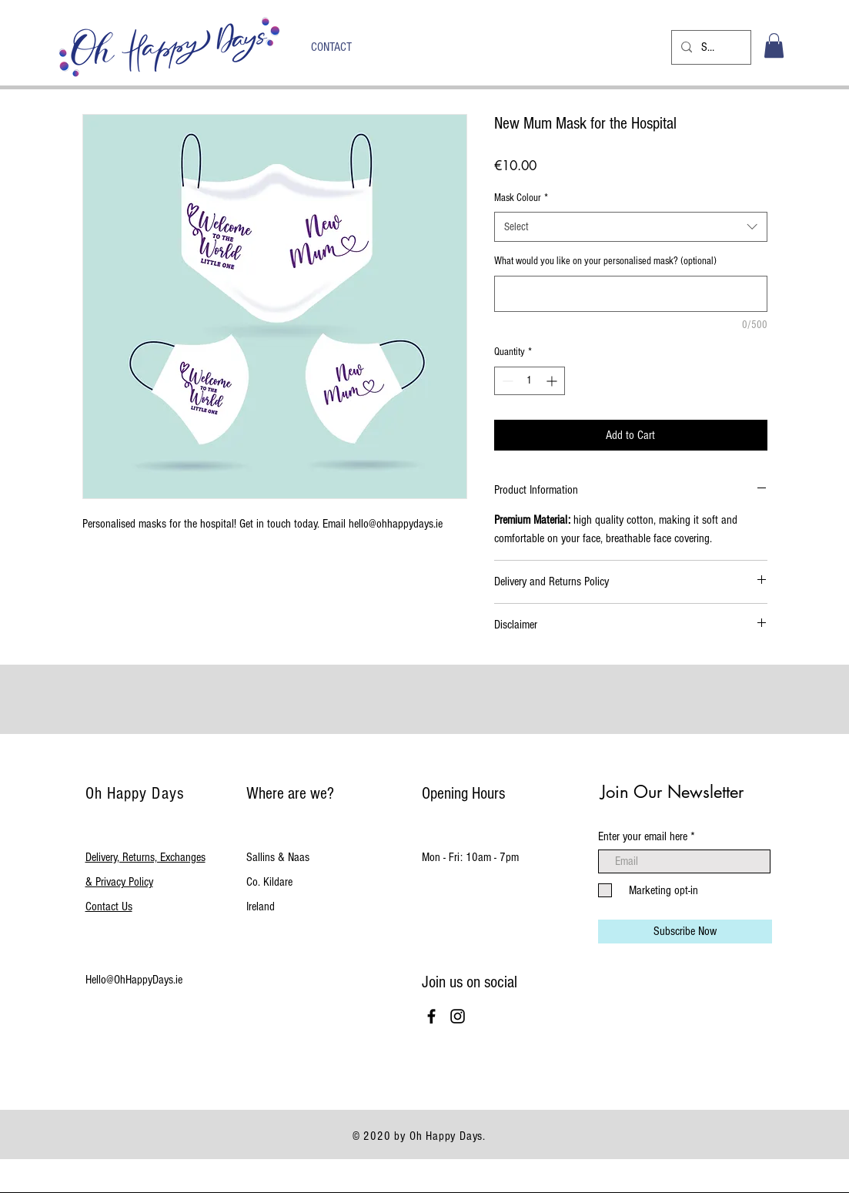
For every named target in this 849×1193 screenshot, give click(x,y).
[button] (774, 45)
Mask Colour (521, 198)
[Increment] (553, 380)
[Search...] (709, 47)
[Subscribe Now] (685, 931)
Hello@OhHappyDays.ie (133, 980)
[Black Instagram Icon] (457, 1016)
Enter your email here (642, 836)
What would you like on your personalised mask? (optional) (605, 261)
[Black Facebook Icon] (431, 1016)
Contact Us (108, 906)
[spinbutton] (529, 380)
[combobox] (630, 227)
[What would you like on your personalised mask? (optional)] (631, 294)
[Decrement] (506, 380)
